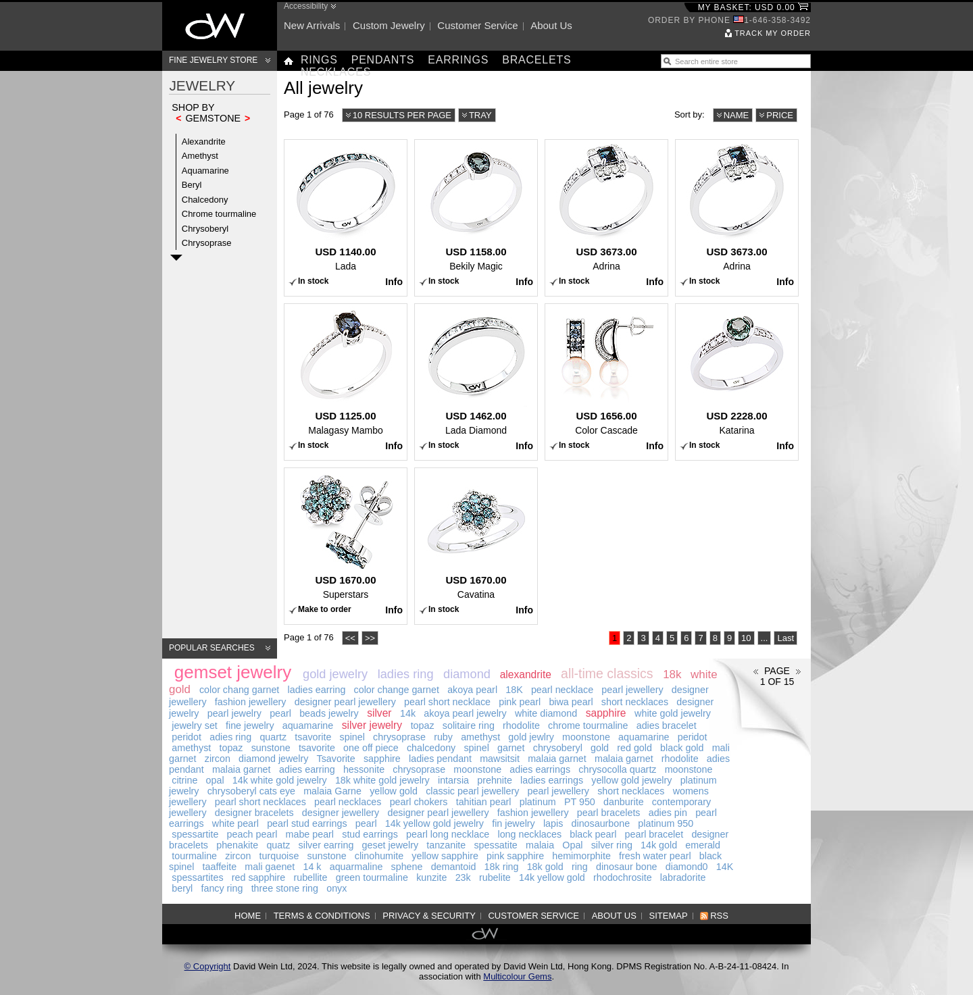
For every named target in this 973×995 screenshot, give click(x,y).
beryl (182, 888)
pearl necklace (562, 689)
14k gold (659, 845)
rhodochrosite (622, 877)
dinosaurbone (601, 823)
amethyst (480, 737)
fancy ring (222, 888)
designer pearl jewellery (345, 701)
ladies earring (317, 689)
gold (600, 747)
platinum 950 (665, 823)
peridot (186, 737)
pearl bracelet (654, 834)
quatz (278, 845)
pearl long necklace (447, 834)
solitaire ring (469, 725)
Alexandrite (204, 141)
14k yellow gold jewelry (434, 823)
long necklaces (529, 834)
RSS (719, 916)
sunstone (271, 747)
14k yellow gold (552, 877)
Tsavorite (336, 758)
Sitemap (668, 916)
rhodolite (521, 725)
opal (215, 780)
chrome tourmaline (588, 725)
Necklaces (336, 72)
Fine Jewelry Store (213, 60)
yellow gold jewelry (631, 780)
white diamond (546, 713)
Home (247, 916)
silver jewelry (372, 725)
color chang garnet (239, 689)
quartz (272, 737)
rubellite (310, 877)
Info (394, 281)
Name (736, 115)
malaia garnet (557, 758)
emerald (702, 845)
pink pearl (520, 701)
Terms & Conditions (322, 916)
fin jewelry (513, 823)
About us (551, 25)
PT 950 (579, 801)
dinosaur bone (626, 866)
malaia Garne (332, 791)
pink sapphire (515, 855)
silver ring (611, 845)
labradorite (683, 877)
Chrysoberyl (205, 229)
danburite (623, 801)
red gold (634, 747)
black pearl (593, 834)
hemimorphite (581, 855)
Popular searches (212, 648)
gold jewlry (531, 737)
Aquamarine (205, 170)
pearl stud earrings (307, 823)
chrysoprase (399, 737)
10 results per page (402, 115)
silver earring (326, 845)
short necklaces (634, 701)
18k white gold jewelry (382, 780)
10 (746, 638)
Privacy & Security (429, 916)
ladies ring (406, 674)
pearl (280, 713)
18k (672, 674)
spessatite (495, 845)
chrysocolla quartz (617, 769)
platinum (538, 801)
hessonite (363, 769)
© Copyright (207, 966)
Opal (572, 845)
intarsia (453, 780)
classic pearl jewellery (472, 791)
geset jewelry (390, 845)
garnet (511, 747)
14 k (312, 866)
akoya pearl (472, 689)
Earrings (458, 60)
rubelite (495, 877)
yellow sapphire (444, 855)
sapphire (606, 713)
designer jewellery (340, 812)
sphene (407, 866)
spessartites (197, 877)
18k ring (501, 866)
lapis (553, 823)
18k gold (545, 866)
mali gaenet (270, 866)
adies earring (307, 769)
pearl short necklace (447, 701)
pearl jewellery (632, 689)
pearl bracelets (609, 812)
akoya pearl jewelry (465, 713)
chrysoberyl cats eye (251, 791)
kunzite (431, 877)
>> (370, 638)
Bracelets (536, 60)
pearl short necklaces (260, 801)
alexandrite (525, 674)
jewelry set (195, 725)
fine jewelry (250, 725)
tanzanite (446, 845)
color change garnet (396, 689)
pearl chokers (419, 801)
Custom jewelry (389, 25)
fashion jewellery (250, 701)
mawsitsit (500, 758)
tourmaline (194, 855)
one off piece (371, 747)
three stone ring (284, 888)
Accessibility (306, 6)
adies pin (668, 812)
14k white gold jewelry (279, 780)
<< (350, 638)
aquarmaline (356, 866)
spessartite (195, 834)
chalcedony (431, 747)
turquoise (279, 855)
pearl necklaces (347, 801)
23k (463, 877)
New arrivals (312, 25)
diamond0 (687, 866)
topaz (422, 725)
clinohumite (379, 855)
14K (724, 866)
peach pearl (252, 834)
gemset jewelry (232, 672)
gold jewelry (335, 674)
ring (580, 866)
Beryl (192, 185)
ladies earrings (551, 780)
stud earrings (370, 834)
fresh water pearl (655, 855)
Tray (480, 115)
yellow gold (394, 791)
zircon (217, 758)
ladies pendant (440, 758)
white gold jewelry (672, 713)
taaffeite (220, 866)
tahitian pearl (484, 801)
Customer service (477, 25)
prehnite (494, 780)
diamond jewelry (273, 758)
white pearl (235, 823)
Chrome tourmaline (219, 214)
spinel (352, 737)
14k (408, 713)
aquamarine (308, 725)
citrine (184, 780)
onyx (336, 888)
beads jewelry (328, 713)
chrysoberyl (557, 747)
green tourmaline (372, 877)
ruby (443, 737)
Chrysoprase (207, 243)
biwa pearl (571, 701)
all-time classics (607, 673)
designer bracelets (254, 812)
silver (379, 713)
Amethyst (200, 156)
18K (513, 689)
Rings (319, 60)
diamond (467, 674)
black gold (681, 747)
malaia (540, 845)
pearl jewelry (234, 713)
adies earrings (539, 769)
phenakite (237, 845)
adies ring (230, 737)
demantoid (453, 866)
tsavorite (313, 737)
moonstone (586, 737)
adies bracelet (667, 725)
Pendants (383, 60)
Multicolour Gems (517, 976)
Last (785, 638)
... (764, 638)
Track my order (772, 33)
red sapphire (258, 877)
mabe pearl (310, 834)
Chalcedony (205, 200)
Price (779, 115)
